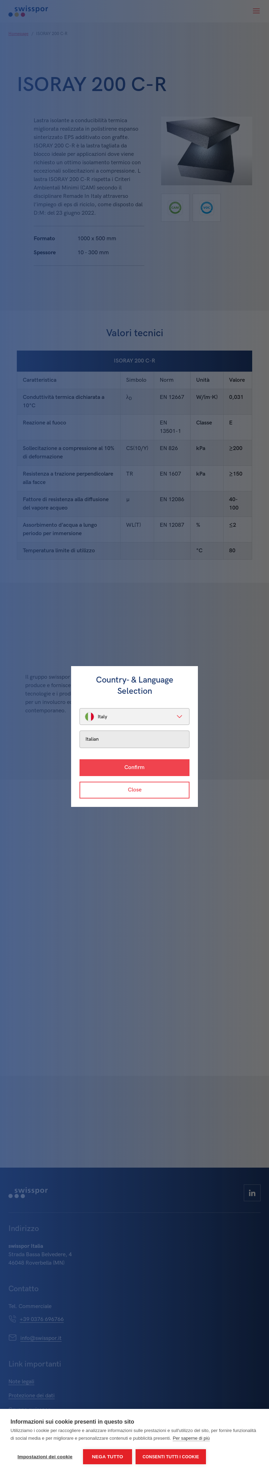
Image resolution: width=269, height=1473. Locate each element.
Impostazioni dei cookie (45, 1456)
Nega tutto (107, 1456)
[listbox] (134, 716)
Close (135, 790)
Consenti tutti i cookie (171, 1456)
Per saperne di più (191, 1438)
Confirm (134, 767)
